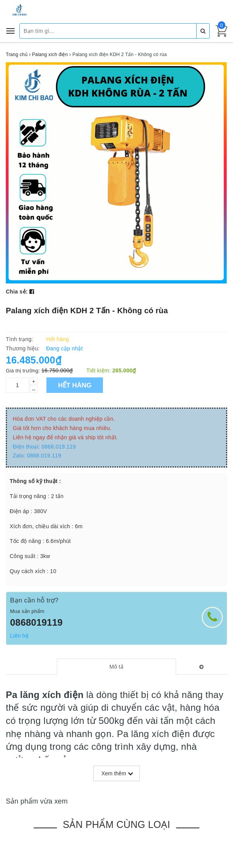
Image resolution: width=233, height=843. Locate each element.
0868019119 (36, 622)
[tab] (116, 667)
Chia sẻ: (17, 291)
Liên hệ (19, 636)
